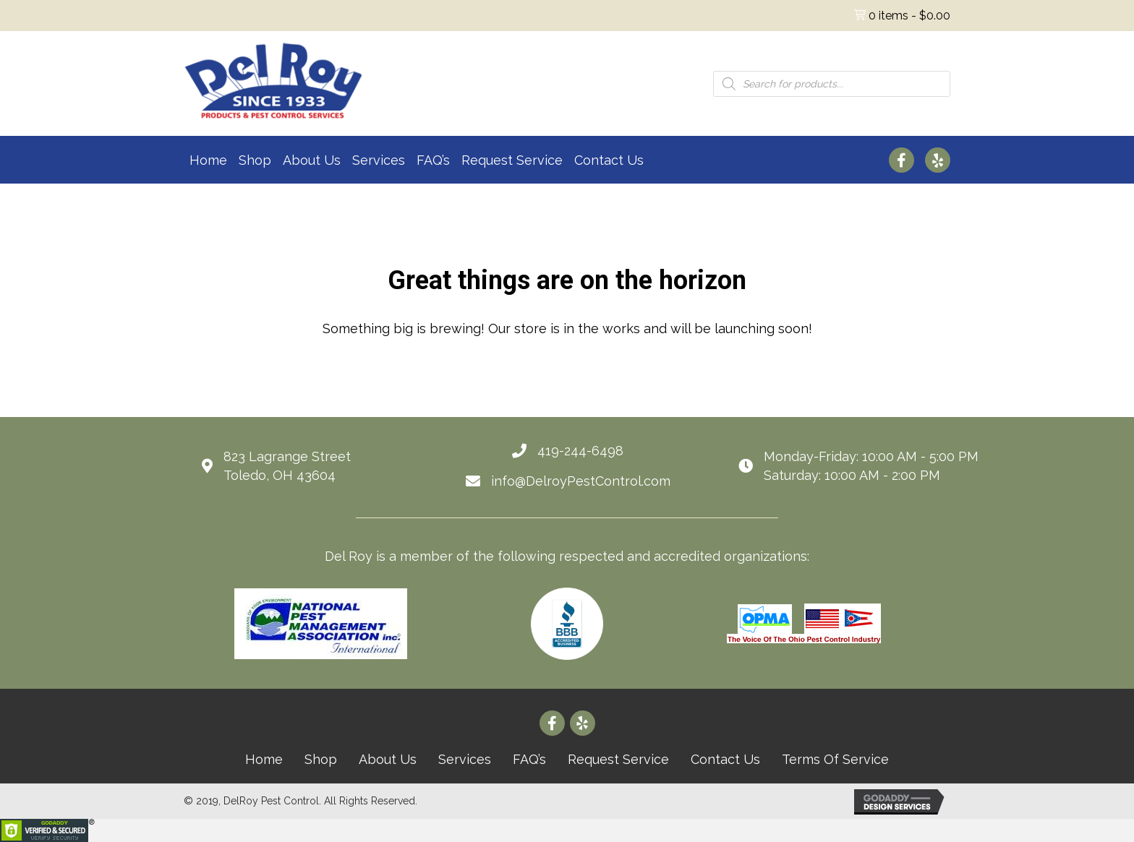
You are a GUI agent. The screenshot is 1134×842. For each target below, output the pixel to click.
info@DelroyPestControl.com (580, 481)
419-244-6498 (580, 450)
